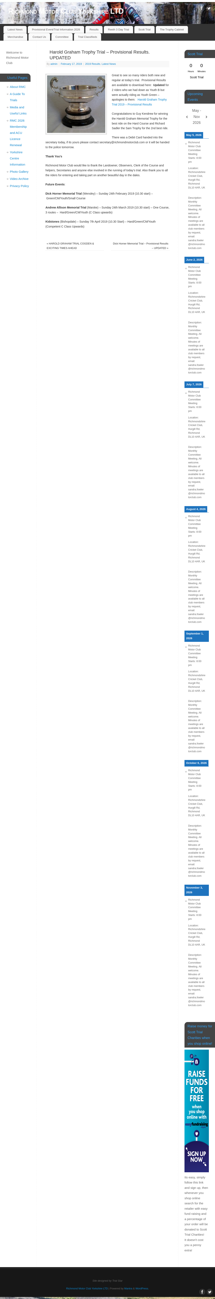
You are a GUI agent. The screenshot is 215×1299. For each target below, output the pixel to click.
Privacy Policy (19, 186)
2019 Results (92, 64)
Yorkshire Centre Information (17, 158)
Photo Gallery (19, 171)
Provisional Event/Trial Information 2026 (56, 29)
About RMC (18, 87)
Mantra (128, 1288)
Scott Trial (144, 29)
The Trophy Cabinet (172, 29)
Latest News (15, 29)
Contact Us (39, 36)
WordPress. (142, 1288)
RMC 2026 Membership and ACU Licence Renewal (18, 133)
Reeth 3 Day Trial (118, 29)
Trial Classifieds (87, 36)
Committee (62, 36)
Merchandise (15, 36)
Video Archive (19, 178)
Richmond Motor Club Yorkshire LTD (65, 11)
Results (93, 29)
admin (53, 64)
